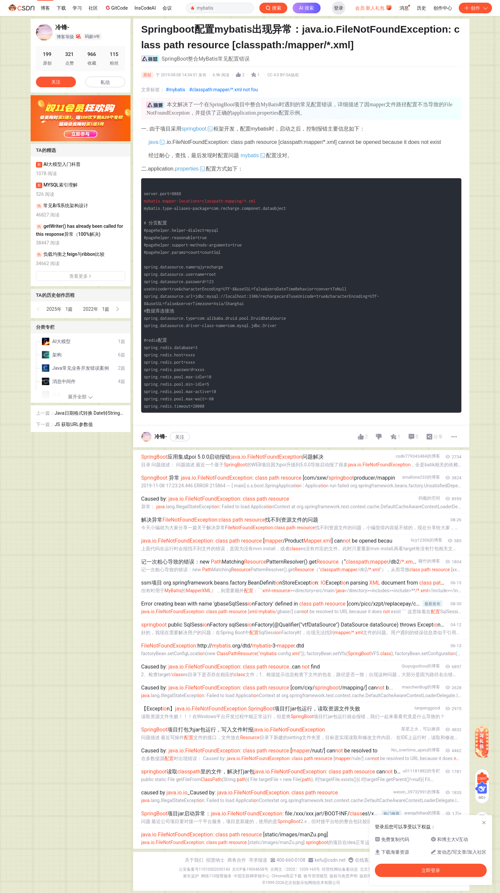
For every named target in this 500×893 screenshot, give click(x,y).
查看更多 (80, 276)
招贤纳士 (215, 860)
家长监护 (191, 876)
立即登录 (430, 870)
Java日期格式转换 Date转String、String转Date (90, 413)
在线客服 (364, 860)
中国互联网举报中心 (252, 876)
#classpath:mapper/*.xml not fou (223, 89)
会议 (167, 8)
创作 (475, 8)
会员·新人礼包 (373, 7)
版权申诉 (367, 876)
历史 (421, 8)
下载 (61, 8)
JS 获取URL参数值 (74, 424)
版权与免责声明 (344, 876)
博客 (45, 8)
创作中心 (442, 8)
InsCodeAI (145, 8)
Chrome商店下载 (287, 876)
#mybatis (175, 89)
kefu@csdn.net (330, 860)
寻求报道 (258, 860)
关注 (179, 437)
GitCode (116, 7)
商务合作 (236, 860)
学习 (77, 8)
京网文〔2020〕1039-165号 (295, 869)
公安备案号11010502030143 (204, 869)
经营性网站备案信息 (340, 869)
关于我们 (194, 860)
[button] (38, 309)
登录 (338, 8)
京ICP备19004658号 (250, 869)
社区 (93, 8)
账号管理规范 (316, 876)
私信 (105, 82)
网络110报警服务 (216, 876)
